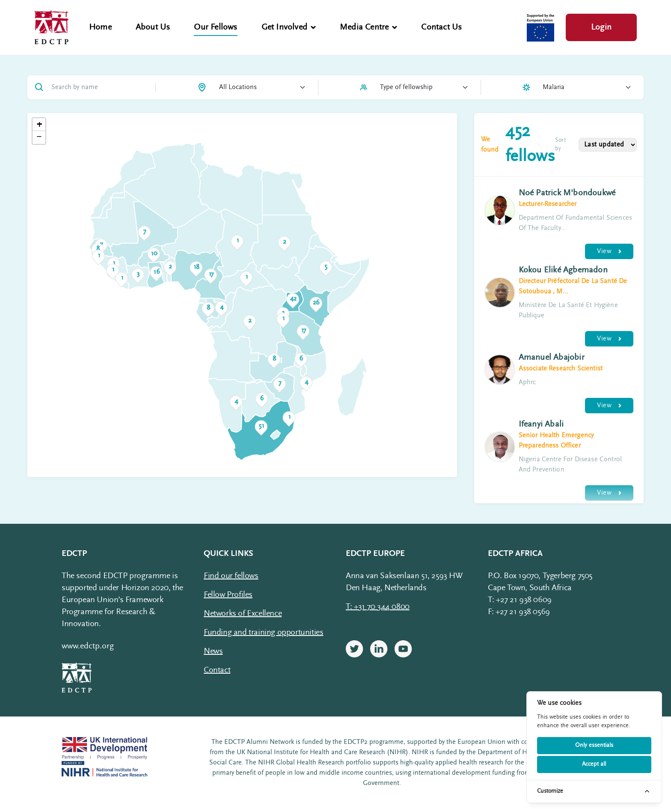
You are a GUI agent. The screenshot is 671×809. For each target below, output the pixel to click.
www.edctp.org (88, 646)
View (609, 251)
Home (100, 27)
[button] (326, 267)
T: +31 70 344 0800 (378, 607)
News (213, 651)
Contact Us (441, 27)
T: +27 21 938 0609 (520, 600)
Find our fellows (231, 576)
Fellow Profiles (228, 595)
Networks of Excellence (243, 613)
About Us (153, 27)
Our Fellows (215, 27)
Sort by (560, 144)
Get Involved (288, 27)
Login (601, 27)
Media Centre (368, 27)
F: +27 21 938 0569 (519, 612)
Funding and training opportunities (263, 632)
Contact (217, 670)
